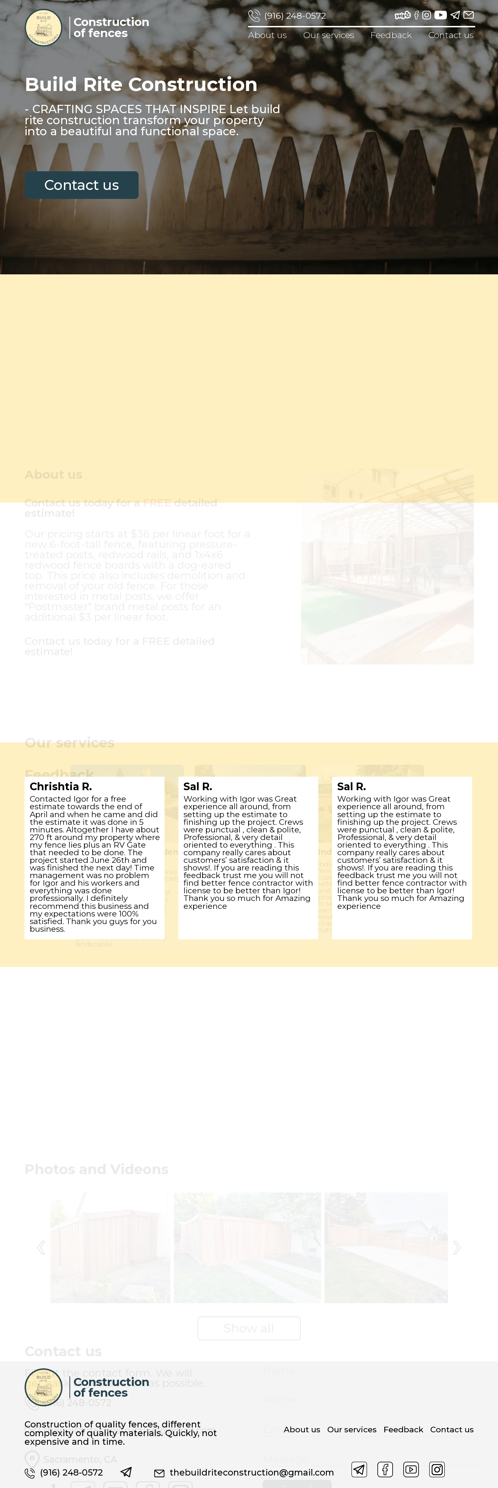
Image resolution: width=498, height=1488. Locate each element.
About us (267, 35)
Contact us (451, 35)
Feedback (391, 35)
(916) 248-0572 (295, 15)
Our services (328, 35)
